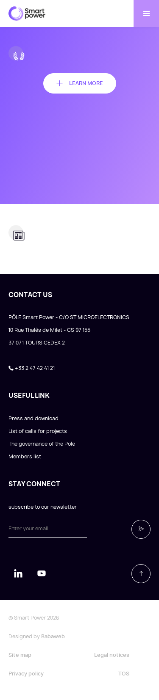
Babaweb (53, 636)
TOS (123, 673)
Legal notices (111, 655)
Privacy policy (26, 673)
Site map (19, 655)
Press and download (33, 418)
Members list (24, 456)
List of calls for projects (37, 431)
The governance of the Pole (41, 443)
